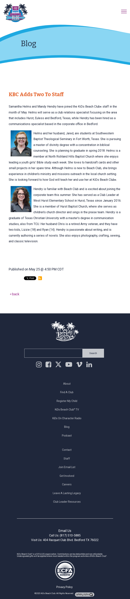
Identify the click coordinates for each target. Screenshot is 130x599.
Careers (68, 484)
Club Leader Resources (68, 501)
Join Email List (67, 467)
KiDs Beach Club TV (68, 409)
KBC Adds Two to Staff (36, 94)
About (68, 383)
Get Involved (68, 475)
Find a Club (68, 392)
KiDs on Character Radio (67, 418)
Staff (68, 458)
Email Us (64, 531)
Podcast (68, 435)
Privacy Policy (64, 587)
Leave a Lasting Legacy (68, 493)
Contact (68, 449)
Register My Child (68, 401)
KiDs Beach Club (48, 593)
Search (92, 353)
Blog (68, 426)
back (15, 294)
